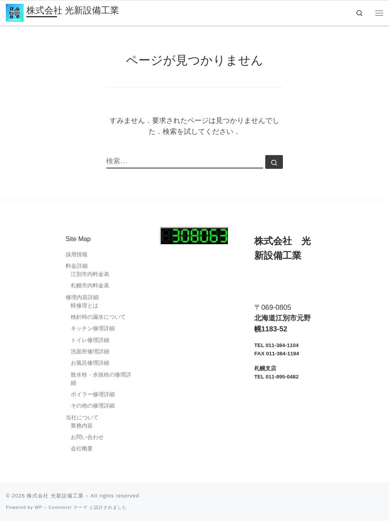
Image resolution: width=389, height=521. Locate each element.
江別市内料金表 (90, 274)
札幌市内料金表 (90, 286)
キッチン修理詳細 (93, 328)
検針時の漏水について (98, 317)
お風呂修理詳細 (90, 363)
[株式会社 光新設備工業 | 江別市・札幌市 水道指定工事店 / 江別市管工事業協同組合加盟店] (15, 12)
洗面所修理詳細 (90, 352)
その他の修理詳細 (93, 406)
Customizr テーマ (67, 507)
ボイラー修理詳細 (93, 394)
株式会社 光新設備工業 (55, 496)
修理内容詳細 (82, 297)
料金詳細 (77, 266)
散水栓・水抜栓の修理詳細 (101, 379)
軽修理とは (84, 306)
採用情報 (77, 255)
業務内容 (82, 426)
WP (38, 507)
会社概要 (82, 449)
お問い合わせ (87, 437)
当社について (82, 417)
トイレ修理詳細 (90, 340)
